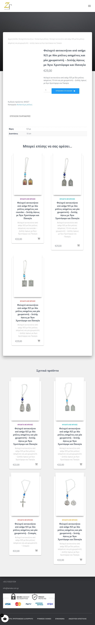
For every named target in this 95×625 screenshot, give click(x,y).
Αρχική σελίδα (12, 39)
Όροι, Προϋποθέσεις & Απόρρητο (21, 619)
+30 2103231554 (9, 582)
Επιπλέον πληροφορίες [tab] (20, 116)
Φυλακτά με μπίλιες (41, 39)
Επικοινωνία (59, 619)
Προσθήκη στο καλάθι (64, 91)
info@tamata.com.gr (11, 588)
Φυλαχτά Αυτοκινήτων (26, 39)
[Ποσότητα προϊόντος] (47, 90)
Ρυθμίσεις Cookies (44, 619)
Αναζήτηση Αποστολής (77, 619)
